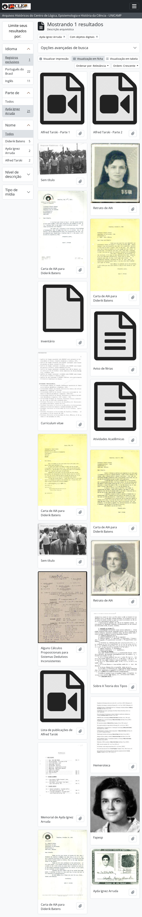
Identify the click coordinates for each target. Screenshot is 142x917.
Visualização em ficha (88, 58)
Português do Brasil (17, 71)
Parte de (12, 92)
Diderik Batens (17, 142)
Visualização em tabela (122, 58)
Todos (9, 102)
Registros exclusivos (17, 60)
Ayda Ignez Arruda (17, 111)
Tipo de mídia (11, 192)
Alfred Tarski (17, 161)
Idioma (11, 48)
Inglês (17, 82)
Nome (10, 125)
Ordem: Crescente (124, 65)
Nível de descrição (13, 174)
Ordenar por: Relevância (91, 65)
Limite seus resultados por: (17, 31)
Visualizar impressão (53, 58)
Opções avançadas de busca (64, 47)
